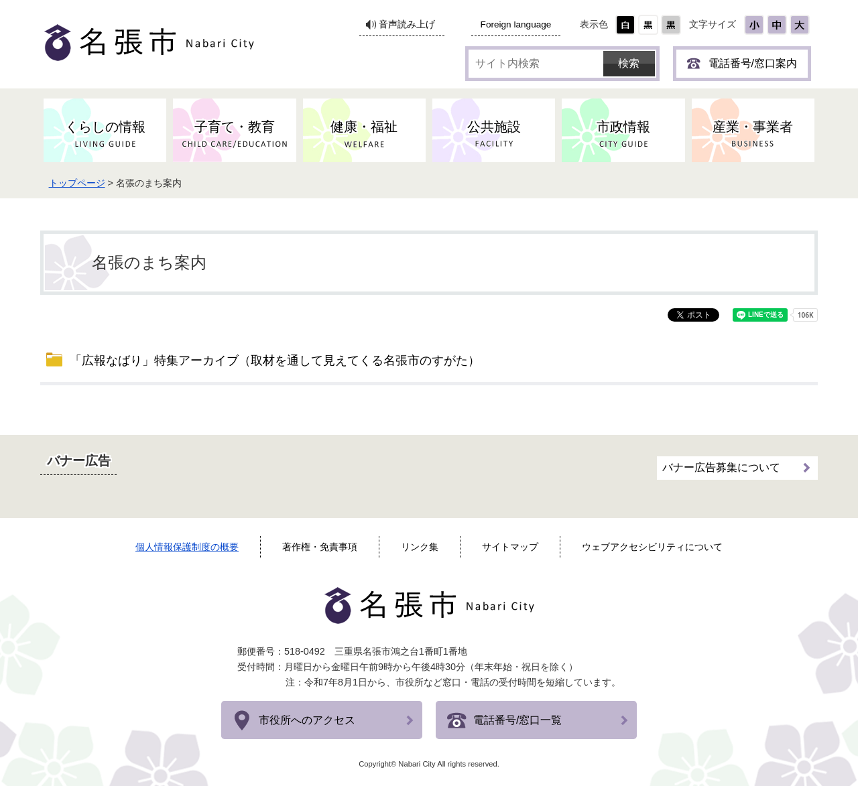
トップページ (78, 183)
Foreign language (516, 24)
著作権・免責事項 (319, 546)
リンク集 (419, 546)
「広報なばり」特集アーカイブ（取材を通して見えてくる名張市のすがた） (275, 360)
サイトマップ (510, 546)
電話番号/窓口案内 (753, 63)
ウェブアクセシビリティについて (652, 546)
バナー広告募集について (721, 467)
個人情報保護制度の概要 (187, 546)
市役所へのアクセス (307, 720)
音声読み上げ (407, 24)
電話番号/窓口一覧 (517, 720)
